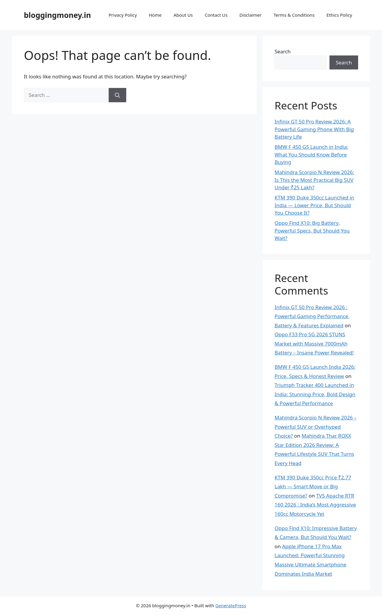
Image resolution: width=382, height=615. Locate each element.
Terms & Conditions (294, 15)
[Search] (117, 95)
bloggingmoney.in (57, 15)
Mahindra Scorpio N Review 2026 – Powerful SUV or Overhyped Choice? (316, 426)
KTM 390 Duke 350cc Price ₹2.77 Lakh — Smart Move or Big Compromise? (313, 486)
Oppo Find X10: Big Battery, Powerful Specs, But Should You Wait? (312, 230)
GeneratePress (230, 605)
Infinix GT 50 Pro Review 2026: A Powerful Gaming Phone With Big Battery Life (314, 129)
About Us (183, 15)
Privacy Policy (123, 15)
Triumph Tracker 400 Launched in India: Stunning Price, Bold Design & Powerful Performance (315, 394)
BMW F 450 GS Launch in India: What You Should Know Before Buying (311, 154)
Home (155, 15)
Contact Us (216, 15)
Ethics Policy (339, 15)
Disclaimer (250, 15)
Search (283, 51)
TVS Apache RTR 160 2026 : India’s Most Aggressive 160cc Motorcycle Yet (315, 504)
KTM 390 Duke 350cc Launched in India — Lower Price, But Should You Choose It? (314, 205)
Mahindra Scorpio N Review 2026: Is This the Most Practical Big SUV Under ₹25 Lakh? (314, 180)
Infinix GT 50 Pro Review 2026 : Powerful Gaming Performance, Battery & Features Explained (312, 316)
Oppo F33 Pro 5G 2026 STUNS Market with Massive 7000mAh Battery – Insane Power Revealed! (314, 343)
